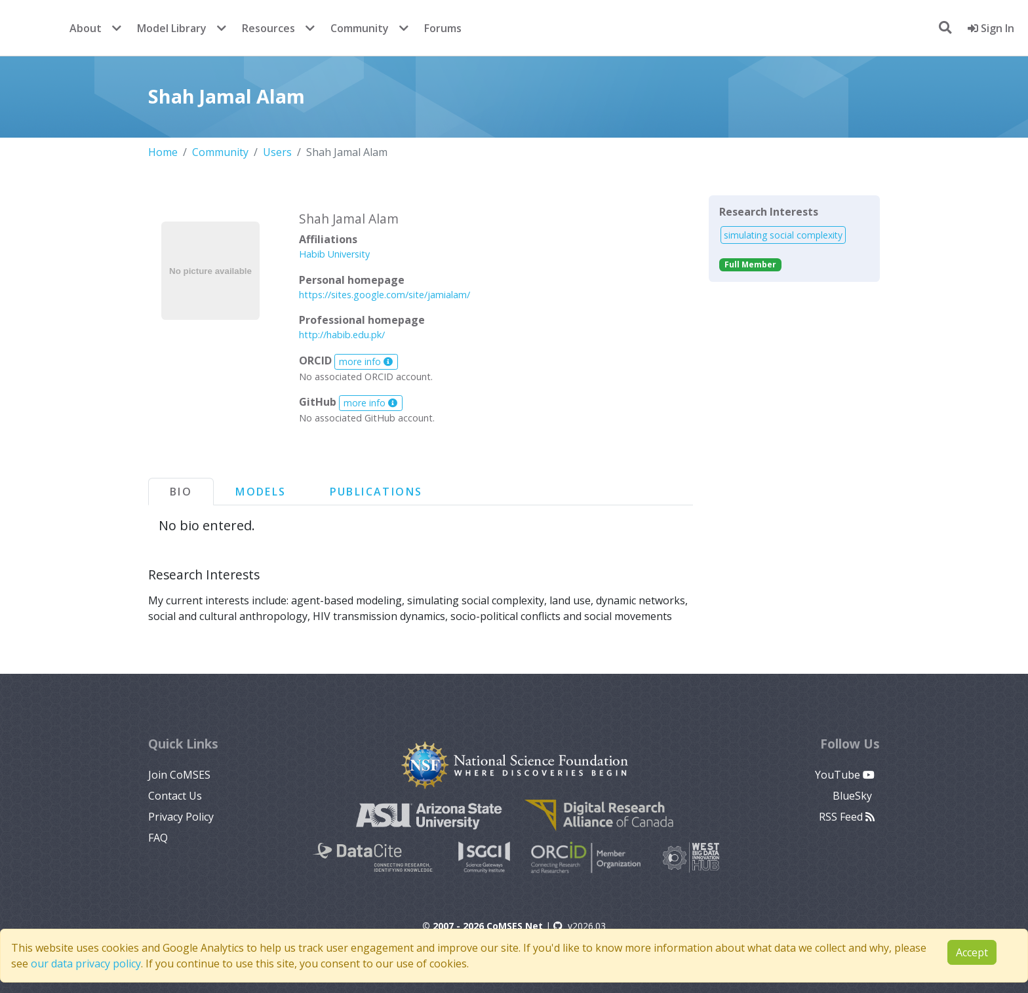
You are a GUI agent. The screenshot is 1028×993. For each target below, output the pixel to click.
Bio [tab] (181, 491)
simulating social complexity (783, 235)
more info (366, 361)
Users (277, 152)
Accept (972, 952)
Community (359, 28)
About (85, 28)
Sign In (991, 28)
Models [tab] (260, 491)
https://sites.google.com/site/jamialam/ (384, 294)
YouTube (845, 775)
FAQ (158, 837)
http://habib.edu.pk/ (342, 334)
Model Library (172, 28)
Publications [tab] (376, 491)
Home (163, 152)
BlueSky (854, 796)
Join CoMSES (179, 775)
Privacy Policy (181, 816)
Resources (268, 28)
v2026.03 (579, 926)
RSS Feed (847, 816)
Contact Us (175, 796)
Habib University (334, 254)
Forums (443, 28)
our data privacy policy (86, 963)
